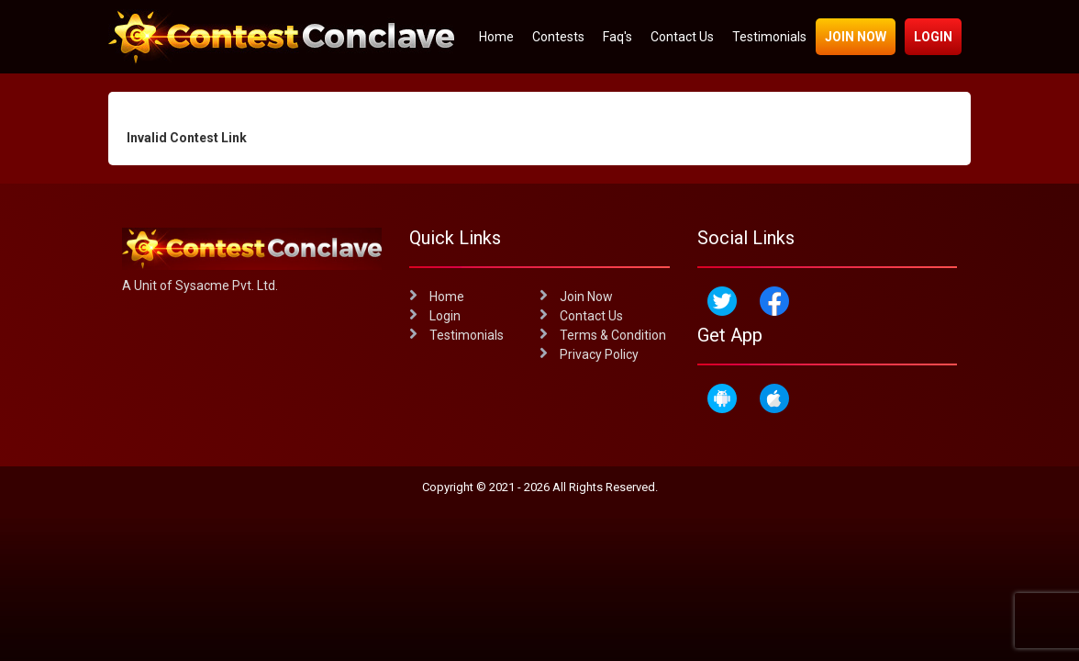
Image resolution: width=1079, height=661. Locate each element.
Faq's (617, 36)
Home (496, 36)
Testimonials (769, 36)
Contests (558, 36)
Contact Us (682, 36)
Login (933, 36)
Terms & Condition (603, 335)
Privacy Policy (589, 354)
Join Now (855, 36)
